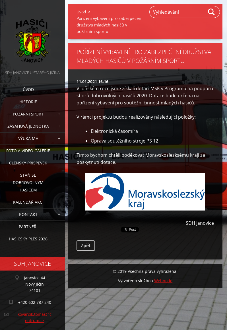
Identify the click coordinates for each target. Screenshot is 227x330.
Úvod (28, 89)
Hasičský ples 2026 (28, 239)
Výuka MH (28, 138)
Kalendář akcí (28, 202)
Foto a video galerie (28, 150)
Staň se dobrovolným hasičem (28, 182)
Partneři (28, 226)
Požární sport (28, 114)
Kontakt (28, 214)
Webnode (163, 280)
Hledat (211, 12)
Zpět (86, 245)
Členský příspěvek (28, 163)
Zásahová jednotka (28, 126)
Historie (28, 101)
